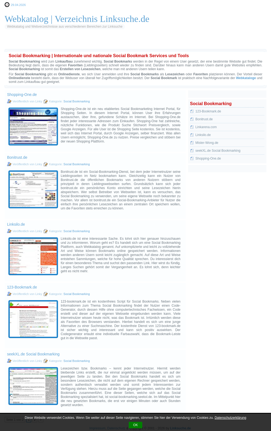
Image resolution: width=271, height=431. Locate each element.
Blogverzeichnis (50, 42)
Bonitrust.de (17, 157)
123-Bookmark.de (22, 287)
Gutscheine (182, 42)
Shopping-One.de (22, 94)
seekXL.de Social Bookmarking (33, 354)
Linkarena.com (206, 127)
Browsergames (152, 42)
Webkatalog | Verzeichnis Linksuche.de (77, 19)
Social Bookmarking (76, 101)
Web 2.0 (127, 42)
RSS (74, 42)
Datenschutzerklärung (230, 418)
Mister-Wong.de (206, 143)
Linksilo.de (16, 224)
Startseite (21, 42)
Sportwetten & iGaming (217, 42)
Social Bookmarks (99, 42)
